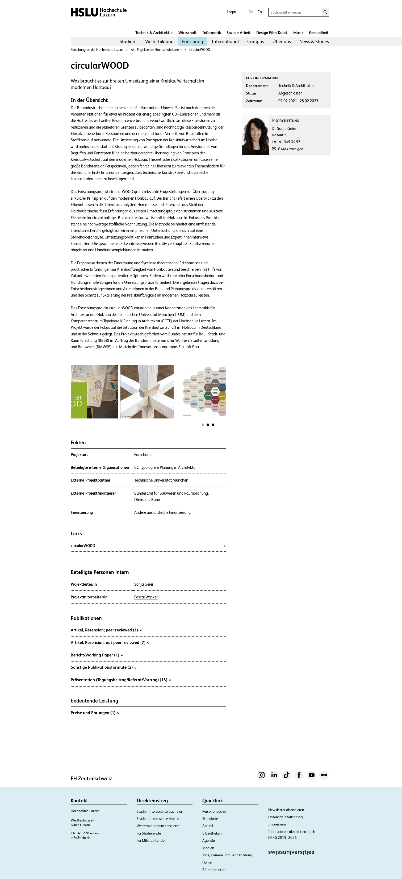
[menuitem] (128, 41)
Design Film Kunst (272, 32)
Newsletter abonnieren (286, 810)
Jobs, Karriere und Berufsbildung (227, 855)
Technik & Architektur (154, 32)
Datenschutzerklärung (285, 817)
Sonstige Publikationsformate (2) (103, 667)
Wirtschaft (187, 32)
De (251, 12)
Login (231, 12)
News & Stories (314, 41)
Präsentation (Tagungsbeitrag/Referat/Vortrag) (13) (121, 679)
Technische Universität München (161, 480)
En (260, 12)
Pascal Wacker (146, 597)
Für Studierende (149, 833)
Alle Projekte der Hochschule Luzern (156, 50)
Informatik (211, 32)
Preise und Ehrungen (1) (95, 712)
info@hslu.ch (80, 838)
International (225, 41)
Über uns (282, 41)
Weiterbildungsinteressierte (158, 826)
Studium (128, 41)
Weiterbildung (159, 41)
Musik (298, 32)
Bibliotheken (212, 833)
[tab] (203, 425)
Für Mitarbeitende (151, 840)
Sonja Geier (143, 584)
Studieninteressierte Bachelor (159, 811)
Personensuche (214, 811)
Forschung (192, 41)
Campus (255, 41)
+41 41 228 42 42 (85, 833)
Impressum (277, 824)
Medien (208, 848)
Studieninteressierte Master (158, 818)
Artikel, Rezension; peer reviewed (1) (106, 629)
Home (207, 862)
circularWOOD (199, 50)
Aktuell (207, 826)
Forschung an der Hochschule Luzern (97, 50)
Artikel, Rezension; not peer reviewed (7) (110, 642)
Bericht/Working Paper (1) (97, 655)
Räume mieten (213, 870)
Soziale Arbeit (239, 32)
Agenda (208, 840)
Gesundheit (319, 32)
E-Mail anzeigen (290, 149)
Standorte (210, 818)
